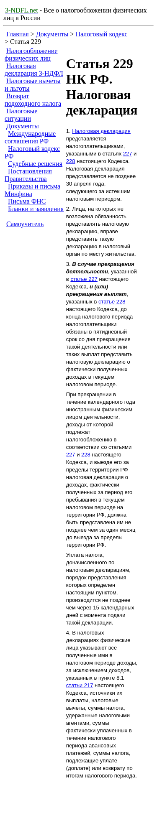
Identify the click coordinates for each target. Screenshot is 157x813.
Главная (17, 34)
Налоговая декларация (101, 131)
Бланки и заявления (36, 208)
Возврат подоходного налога (33, 99)
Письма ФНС (27, 201)
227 (127, 153)
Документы (52, 34)
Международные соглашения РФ (30, 137)
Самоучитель (25, 223)
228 (70, 161)
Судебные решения (35, 163)
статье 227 (84, 279)
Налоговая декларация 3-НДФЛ (34, 69)
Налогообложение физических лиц (31, 54)
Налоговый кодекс (102, 34)
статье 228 (112, 301)
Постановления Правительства (28, 175)
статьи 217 (79, 685)
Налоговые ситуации (21, 114)
